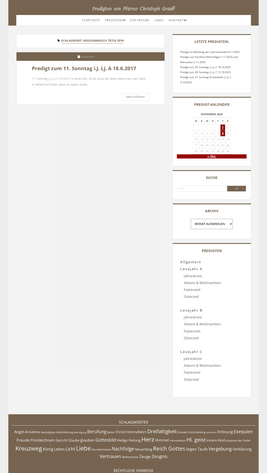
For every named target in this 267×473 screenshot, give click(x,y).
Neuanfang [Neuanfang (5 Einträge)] (143, 428)
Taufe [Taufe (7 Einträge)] (202, 428)
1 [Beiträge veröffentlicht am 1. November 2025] (223, 127)
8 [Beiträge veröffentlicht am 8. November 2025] (223, 133)
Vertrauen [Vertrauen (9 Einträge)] (110, 435)
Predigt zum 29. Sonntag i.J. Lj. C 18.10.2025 (205, 67)
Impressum (133, 459)
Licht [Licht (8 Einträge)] (70, 428)
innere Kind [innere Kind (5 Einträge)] (216, 419)
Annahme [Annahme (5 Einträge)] (32, 411)
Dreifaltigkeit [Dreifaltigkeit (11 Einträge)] (162, 410)
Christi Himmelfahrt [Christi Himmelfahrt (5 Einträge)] (130, 411)
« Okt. (211, 156)
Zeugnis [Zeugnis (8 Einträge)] (160, 435)
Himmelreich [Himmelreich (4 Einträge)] (178, 420)
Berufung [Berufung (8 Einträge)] (96, 411)
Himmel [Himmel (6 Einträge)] (162, 419)
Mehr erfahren (137, 97)
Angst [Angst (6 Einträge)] (19, 411)
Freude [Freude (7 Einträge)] (23, 419)
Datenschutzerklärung (133, 464)
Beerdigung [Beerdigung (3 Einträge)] (80, 411)
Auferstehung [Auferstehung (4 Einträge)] (64, 411)
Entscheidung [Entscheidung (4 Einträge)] (197, 411)
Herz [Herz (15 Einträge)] (147, 419)
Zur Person (139, 20)
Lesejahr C (191, 338)
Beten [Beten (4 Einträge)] (111, 411)
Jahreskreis (193, 275)
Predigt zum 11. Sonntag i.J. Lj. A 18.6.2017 (84, 68)
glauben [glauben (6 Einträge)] (87, 419)
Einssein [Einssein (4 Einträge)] (183, 411)
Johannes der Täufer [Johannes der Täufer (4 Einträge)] (238, 420)
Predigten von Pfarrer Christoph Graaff (133, 9)
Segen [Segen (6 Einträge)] (191, 428)
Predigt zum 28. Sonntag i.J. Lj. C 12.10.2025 (205, 72)
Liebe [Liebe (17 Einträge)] (83, 427)
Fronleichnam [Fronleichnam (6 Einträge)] (43, 419)
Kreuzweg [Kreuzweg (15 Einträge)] (28, 427)
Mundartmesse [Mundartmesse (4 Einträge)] (101, 429)
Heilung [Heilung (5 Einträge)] (134, 419)
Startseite (91, 20)
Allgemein (190, 262)
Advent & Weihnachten (202, 282)
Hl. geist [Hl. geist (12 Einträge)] (196, 418)
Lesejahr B (191, 303)
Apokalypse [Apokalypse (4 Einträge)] (48, 411)
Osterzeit (191, 296)
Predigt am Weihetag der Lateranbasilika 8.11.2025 (210, 52)
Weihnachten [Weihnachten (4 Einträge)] (130, 436)
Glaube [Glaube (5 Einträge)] (73, 419)
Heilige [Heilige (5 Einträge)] (122, 419)
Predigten (113, 20)
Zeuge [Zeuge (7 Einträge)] (145, 435)
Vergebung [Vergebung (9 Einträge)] (220, 428)
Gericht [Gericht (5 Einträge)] (61, 419)
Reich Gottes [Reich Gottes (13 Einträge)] (169, 427)
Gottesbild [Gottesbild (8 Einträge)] (105, 419)
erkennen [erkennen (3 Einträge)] (211, 411)
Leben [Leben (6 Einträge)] (59, 428)
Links (159, 20)
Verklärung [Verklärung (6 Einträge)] (242, 428)
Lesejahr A (191, 268)
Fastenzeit (192, 289)
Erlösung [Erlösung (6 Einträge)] (225, 411)
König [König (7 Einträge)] (48, 428)
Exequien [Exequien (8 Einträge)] (243, 411)
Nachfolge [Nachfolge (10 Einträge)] (123, 427)
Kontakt (176, 20)
